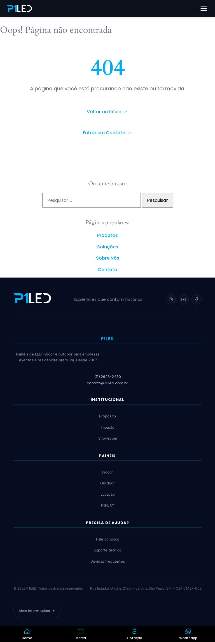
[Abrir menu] (203, 8)
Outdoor (107, 483)
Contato (107, 269)
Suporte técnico (107, 550)
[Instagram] (171, 299)
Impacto (107, 427)
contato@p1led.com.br (107, 383)
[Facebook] (196, 299)
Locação (108, 494)
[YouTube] (184, 299)
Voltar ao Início (105, 111)
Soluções (107, 247)
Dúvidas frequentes (107, 561)
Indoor (107, 472)
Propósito (107, 416)
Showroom (107, 438)
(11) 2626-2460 (107, 376)
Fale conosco (107, 539)
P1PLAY (107, 505)
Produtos (107, 235)
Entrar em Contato (105, 133)
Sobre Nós (107, 258)
